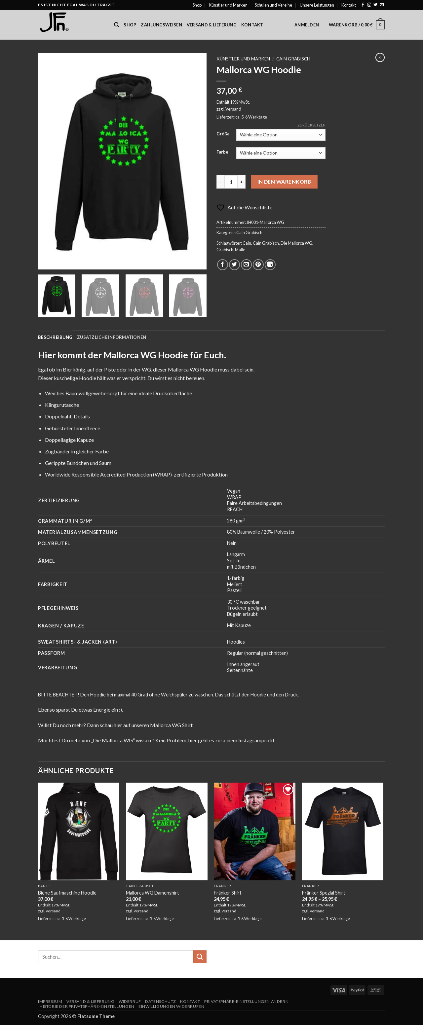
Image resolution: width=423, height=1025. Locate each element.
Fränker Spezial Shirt (323, 893)
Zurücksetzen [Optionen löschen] (311, 125)
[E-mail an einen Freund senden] (246, 264)
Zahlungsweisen (161, 24)
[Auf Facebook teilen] (222, 264)
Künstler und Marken (228, 5)
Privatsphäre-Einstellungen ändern (246, 1001)
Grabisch (224, 249)
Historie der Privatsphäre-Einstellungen (87, 1006)
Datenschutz (160, 1001)
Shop (197, 5)
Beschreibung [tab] (55, 337)
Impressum (50, 1001)
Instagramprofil (256, 740)
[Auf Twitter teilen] (234, 264)
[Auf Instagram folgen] (369, 5)
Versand (233, 109)
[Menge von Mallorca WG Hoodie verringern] (220, 181)
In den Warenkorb (284, 182)
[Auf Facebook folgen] (363, 5)
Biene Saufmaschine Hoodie (67, 893)
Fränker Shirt (228, 893)
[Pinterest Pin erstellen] (258, 264)
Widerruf (130, 1001)
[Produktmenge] (231, 181)
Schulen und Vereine (273, 5)
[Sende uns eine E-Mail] (382, 5)
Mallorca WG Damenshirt (152, 893)
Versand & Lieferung (212, 24)
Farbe (222, 152)
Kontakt (348, 5)
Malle (240, 249)
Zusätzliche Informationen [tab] (111, 337)
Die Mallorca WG (296, 243)
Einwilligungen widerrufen (171, 1006)
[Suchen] (116, 24)
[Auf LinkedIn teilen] (270, 264)
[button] (306, 25)
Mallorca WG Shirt (171, 725)
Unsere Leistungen (317, 5)
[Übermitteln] (200, 956)
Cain (247, 243)
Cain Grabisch (293, 58)
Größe (223, 134)
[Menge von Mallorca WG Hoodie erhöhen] (242, 181)
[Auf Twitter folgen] (375, 5)
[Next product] (380, 57)
